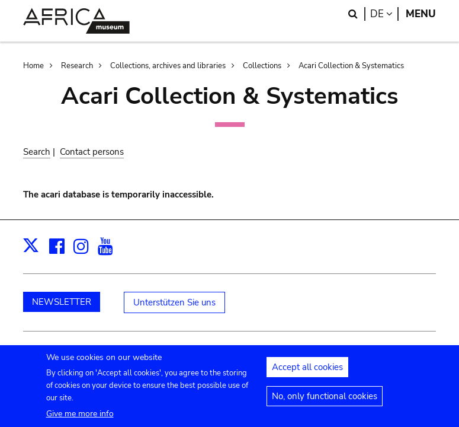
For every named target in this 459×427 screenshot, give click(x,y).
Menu (421, 14)
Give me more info (80, 419)
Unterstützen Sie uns (174, 302)
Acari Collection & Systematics (351, 65)
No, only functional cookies (324, 401)
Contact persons (92, 152)
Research (77, 65)
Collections (262, 65)
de (384, 14)
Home (33, 65)
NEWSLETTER (61, 302)
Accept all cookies (307, 372)
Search (36, 152)
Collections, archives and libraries (168, 65)
